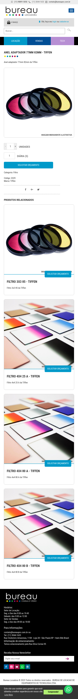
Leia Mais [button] (8, 694)
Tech (62, 41)
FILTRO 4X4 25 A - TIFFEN (23, 376)
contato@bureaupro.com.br (59, 2)
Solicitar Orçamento (28, 165)
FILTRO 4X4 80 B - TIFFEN (23, 566)
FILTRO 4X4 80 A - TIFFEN (23, 471)
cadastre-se (64, 22)
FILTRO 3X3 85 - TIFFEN (22, 282)
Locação (15, 41)
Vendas (39, 41)
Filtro (15, 172)
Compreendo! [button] (53, 692)
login (55, 22)
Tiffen (12, 181)
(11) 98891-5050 (20, 2)
